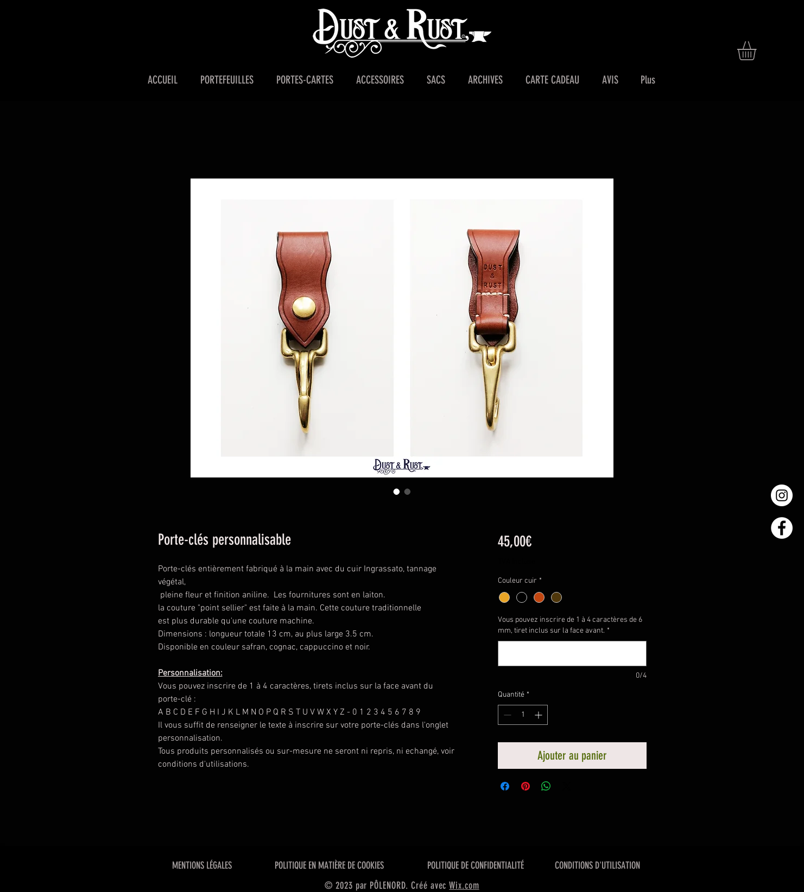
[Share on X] (566, 786)
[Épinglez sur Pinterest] (525, 786)
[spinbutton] (523, 714)
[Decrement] (506, 714)
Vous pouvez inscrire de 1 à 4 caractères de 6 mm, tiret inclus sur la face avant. (570, 625)
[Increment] (539, 714)
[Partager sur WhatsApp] (546, 786)
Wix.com (464, 885)
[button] (757, 50)
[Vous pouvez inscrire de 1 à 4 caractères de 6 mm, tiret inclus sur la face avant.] (571, 653)
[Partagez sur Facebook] (504, 786)
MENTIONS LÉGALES (202, 865)
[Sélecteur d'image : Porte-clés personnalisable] (396, 491)
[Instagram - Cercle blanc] (782, 495)
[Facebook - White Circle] (782, 528)
